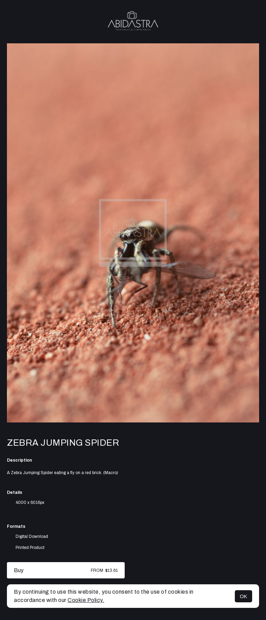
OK (243, 596)
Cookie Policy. (86, 600)
